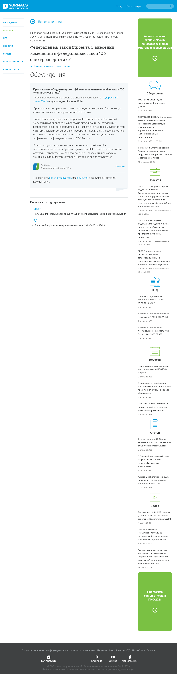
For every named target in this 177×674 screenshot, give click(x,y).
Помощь (151, 650)
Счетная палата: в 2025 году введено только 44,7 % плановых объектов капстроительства (154, 442)
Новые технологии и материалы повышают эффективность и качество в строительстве (153, 407)
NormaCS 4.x (138, 650)
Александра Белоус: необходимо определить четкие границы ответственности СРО (154, 480)
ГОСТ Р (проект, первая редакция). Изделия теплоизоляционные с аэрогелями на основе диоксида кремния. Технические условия (154, 258)
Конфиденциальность (57, 650)
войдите (82, 177)
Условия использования (83, 650)
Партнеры (102, 650)
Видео (155, 505)
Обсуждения (10, 22)
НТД (5, 38)
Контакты (39, 650)
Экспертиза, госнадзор (110, 32)
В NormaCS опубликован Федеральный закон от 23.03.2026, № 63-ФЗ (70, 225)
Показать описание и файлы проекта (50, 66)
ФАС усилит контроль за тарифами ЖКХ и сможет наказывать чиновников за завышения (80, 214)
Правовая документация (45, 32)
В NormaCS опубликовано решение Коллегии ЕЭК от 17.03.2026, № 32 (150, 299)
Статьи (7, 54)
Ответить (120, 166)
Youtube (113, 658)
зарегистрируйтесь (60, 177)
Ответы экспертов (13, 62)
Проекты (8, 30)
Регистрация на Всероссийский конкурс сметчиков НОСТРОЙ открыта (153, 369)
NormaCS (45, 165)
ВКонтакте (96, 658)
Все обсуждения (46, 22)
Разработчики (11, 69)
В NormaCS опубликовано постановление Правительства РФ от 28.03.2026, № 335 (153, 331)
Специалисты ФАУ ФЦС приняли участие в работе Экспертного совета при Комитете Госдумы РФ (154, 515)
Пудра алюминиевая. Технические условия (151, 103)
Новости (8, 46)
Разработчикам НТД (119, 650)
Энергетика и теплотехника (78, 32)
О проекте (27, 650)
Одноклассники (130, 658)
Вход (119, 6)
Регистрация (134, 6)
